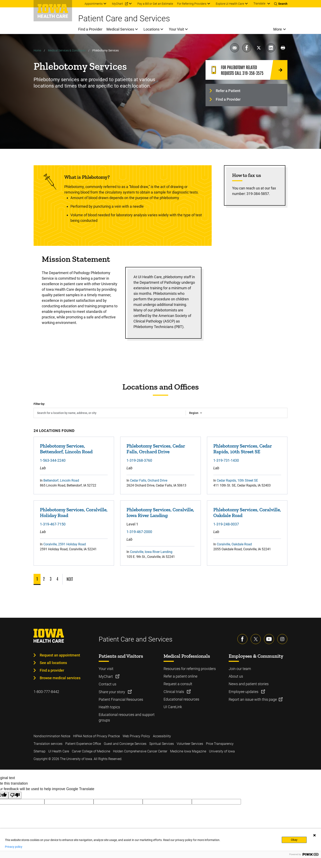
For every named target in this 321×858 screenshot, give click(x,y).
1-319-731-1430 (226, 460)
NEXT (70, 578)
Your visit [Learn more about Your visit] (106, 669)
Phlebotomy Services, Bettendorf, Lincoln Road (66, 449)
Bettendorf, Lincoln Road (61, 480)
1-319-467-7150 (53, 524)
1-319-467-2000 (139, 532)
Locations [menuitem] (151, 29)
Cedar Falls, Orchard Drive (148, 480)
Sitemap (39, 751)
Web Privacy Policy (136, 736)
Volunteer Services (190, 744)
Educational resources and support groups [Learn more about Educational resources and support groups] (127, 717)
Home (37, 50)
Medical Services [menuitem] (120, 29)
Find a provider (52, 670)
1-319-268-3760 (139, 460)
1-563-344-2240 (53, 460)
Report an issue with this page (253, 699)
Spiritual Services (161, 744)
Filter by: (39, 404)
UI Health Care (58, 751)
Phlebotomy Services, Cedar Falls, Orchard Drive (156, 449)
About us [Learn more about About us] (236, 676)
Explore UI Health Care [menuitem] (230, 3)
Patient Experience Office (83, 744)
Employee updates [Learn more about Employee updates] (244, 691)
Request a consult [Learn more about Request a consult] (178, 684)
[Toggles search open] (280, 3)
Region (193, 413)
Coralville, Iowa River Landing (151, 552)
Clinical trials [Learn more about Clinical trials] (174, 691)
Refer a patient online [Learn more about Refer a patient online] (180, 676)
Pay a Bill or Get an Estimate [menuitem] (155, 3)
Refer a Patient (228, 91)
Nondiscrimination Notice (52, 736)
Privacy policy (13, 846)
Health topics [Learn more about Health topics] (109, 707)
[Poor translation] (14, 795)
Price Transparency (220, 744)
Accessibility (162, 736)
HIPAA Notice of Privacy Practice (96, 736)
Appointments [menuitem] (94, 3)
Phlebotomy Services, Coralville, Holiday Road (73, 512)
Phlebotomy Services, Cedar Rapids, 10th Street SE (242, 449)
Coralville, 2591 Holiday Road (64, 544)
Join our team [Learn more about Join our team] (240, 669)
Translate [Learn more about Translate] (259, 3)
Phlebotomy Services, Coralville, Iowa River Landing (160, 512)
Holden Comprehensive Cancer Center (140, 751)
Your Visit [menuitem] (176, 29)
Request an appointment (60, 655)
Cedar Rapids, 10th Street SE (237, 480)
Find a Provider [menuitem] (90, 29)
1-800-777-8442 (46, 691)
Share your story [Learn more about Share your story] (112, 692)
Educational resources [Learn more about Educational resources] (181, 699)
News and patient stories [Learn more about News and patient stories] (249, 684)
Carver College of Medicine (91, 751)
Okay (294, 839)
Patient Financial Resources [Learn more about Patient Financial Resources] (121, 699)
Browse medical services (60, 678)
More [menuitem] (277, 29)
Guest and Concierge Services (125, 744)
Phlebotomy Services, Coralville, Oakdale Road (247, 512)
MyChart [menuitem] (117, 3)
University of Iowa (222, 751)
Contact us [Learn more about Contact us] (107, 684)
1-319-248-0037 (226, 524)
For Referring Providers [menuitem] (191, 3)
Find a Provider (228, 99)
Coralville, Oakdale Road (234, 544)
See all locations (53, 663)
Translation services (48, 744)
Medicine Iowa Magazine (188, 751)
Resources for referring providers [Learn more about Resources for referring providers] (190, 669)
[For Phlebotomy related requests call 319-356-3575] (246, 70)
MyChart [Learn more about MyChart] (106, 676)
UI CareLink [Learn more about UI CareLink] (173, 707)
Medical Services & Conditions (67, 50)
